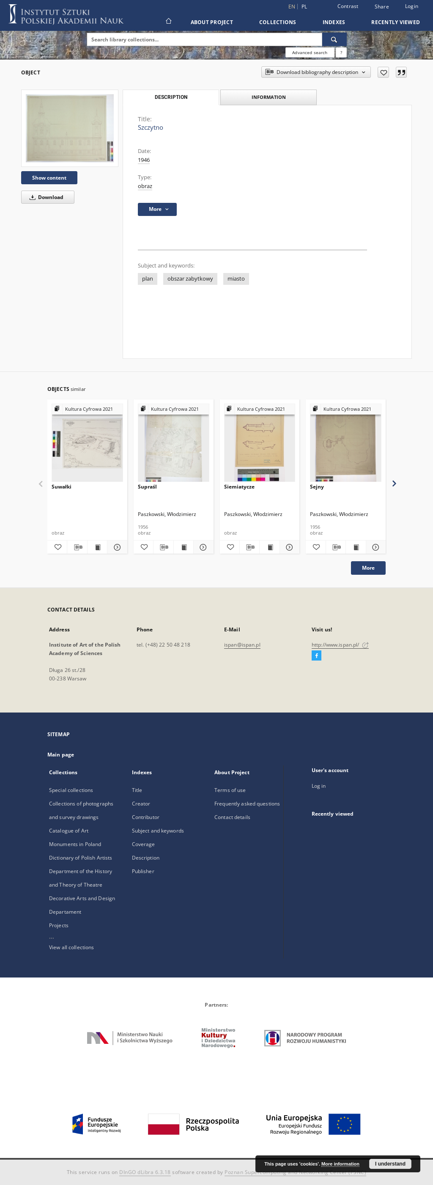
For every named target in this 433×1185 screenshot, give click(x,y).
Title (137, 790)
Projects (59, 925)
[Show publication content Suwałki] (97, 547)
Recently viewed (395, 22)
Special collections (71, 790)
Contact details (232, 817)
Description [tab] (171, 97)
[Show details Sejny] (374, 547)
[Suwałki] (87, 443)
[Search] (334, 39)
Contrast (348, 6)
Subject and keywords (158, 830)
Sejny (317, 486)
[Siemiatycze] (260, 443)
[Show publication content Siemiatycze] (269, 547)
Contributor (145, 817)
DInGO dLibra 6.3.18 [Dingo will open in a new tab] (145, 1172)
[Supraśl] (173, 443)
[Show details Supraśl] (202, 547)
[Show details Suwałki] (116, 547)
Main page (60, 754)
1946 (144, 160)
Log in (319, 785)
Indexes (334, 22)
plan (147, 278)
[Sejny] (345, 443)
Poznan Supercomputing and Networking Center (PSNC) (295, 1172)
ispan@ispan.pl (242, 644)
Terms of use (230, 790)
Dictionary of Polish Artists (80, 857)
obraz (145, 186)
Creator (141, 803)
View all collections (71, 947)
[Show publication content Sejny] (355, 547)
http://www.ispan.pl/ (340, 644)
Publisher (143, 871)
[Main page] (168, 22)
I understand (390, 1164)
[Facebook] (316, 656)
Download (45, 197)
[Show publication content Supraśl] (183, 547)
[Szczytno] (70, 128)
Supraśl (147, 486)
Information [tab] (269, 97)
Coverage (143, 844)
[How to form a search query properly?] (341, 52)
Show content (49, 177)
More (368, 567)
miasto (236, 278)
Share (382, 6)
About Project (212, 22)
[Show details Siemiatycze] (288, 547)
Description (145, 857)
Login (411, 6)
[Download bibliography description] (77, 547)
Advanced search (309, 52)
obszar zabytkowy (190, 278)
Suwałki (61, 486)
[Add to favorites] (383, 72)
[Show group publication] (87, 409)
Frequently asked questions (247, 803)
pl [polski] (304, 6)
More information (340, 1163)
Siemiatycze (239, 486)
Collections (277, 22)
